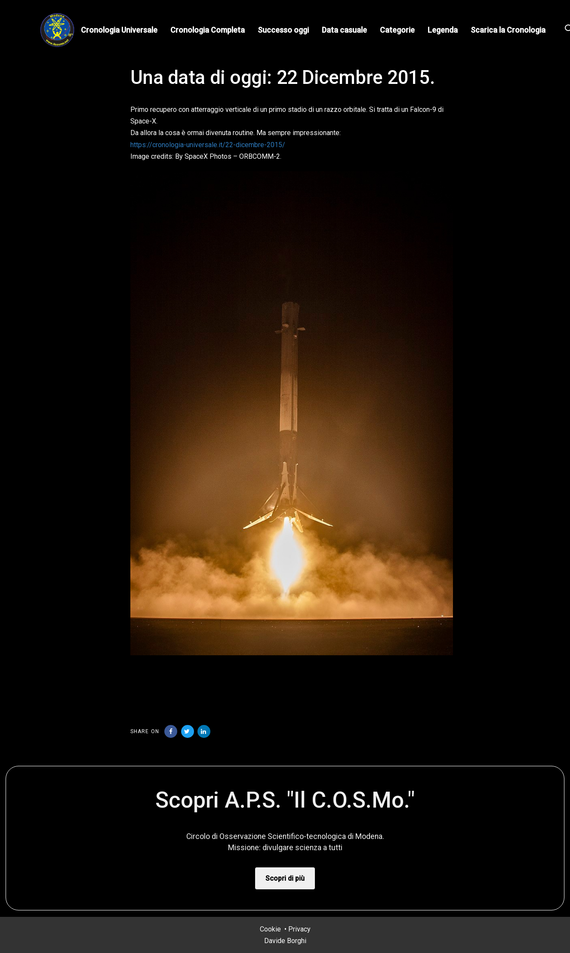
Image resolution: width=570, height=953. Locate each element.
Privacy (299, 929)
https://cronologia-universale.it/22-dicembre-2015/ (207, 145)
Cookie (270, 929)
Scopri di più (285, 878)
